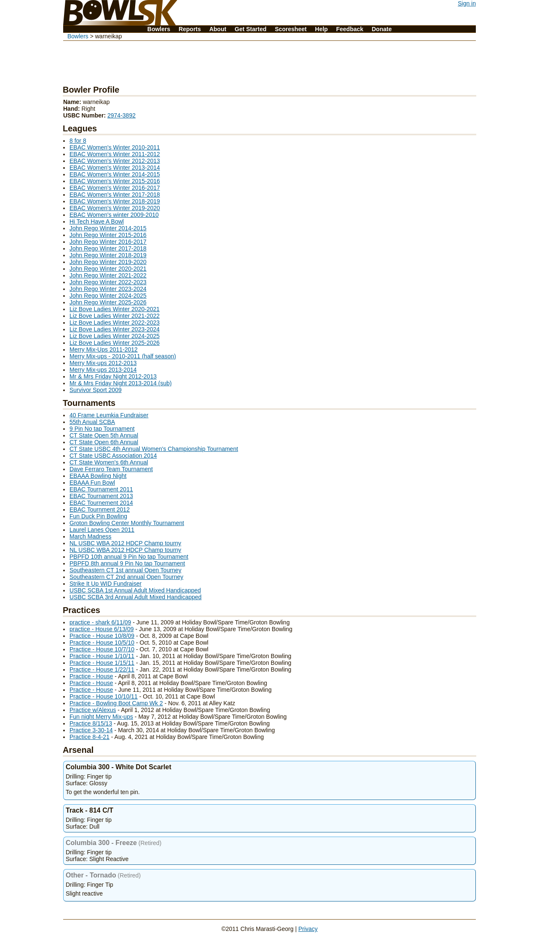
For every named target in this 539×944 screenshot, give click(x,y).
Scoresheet (291, 29)
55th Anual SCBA (92, 422)
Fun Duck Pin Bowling (98, 516)
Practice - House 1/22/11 (101, 669)
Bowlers (158, 29)
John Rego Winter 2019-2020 (108, 262)
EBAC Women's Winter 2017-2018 (114, 194)
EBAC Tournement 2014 (101, 502)
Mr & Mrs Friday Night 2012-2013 (113, 376)
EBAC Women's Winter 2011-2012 (114, 154)
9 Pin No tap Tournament (102, 428)
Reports (190, 29)
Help (321, 29)
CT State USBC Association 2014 (113, 455)
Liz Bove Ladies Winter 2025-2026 (114, 342)
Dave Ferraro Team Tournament (111, 469)
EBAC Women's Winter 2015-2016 (114, 181)
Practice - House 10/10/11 (103, 696)
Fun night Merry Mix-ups (101, 716)
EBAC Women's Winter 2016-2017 (114, 187)
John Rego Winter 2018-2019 (108, 255)
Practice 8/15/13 (90, 723)
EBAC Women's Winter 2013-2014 (114, 167)
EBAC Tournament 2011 (101, 489)
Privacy (308, 928)
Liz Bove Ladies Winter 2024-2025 (114, 336)
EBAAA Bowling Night (97, 475)
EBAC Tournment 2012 (99, 509)
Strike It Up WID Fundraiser (105, 583)
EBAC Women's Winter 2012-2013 (114, 160)
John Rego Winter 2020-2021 (108, 268)
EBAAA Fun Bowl (92, 482)
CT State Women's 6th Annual (108, 462)
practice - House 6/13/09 (101, 629)
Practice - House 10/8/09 (101, 635)
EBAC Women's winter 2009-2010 (114, 214)
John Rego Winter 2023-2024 (108, 288)
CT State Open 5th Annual (103, 435)
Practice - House (91, 676)
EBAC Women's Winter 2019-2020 (114, 208)
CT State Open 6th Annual (103, 442)
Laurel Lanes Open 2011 (101, 529)
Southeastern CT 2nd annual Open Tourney (126, 576)
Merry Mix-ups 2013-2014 (103, 369)
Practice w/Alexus (92, 710)
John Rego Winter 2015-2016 (108, 235)
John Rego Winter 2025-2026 (108, 302)
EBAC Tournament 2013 (101, 496)
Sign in (467, 3)
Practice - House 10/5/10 (101, 642)
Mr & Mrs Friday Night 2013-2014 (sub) (120, 383)
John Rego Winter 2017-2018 (108, 248)
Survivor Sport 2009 (95, 390)
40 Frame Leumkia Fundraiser (109, 415)
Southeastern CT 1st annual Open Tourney (125, 570)
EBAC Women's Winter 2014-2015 (114, 174)
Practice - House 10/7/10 (101, 649)
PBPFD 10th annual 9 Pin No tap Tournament (128, 556)
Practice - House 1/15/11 (101, 662)
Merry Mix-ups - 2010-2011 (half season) (122, 356)
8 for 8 (77, 140)
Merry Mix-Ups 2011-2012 (103, 349)
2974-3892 (121, 115)
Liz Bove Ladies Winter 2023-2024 (114, 329)
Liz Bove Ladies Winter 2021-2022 (114, 315)
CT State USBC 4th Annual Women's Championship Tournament (153, 448)
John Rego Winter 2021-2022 (108, 275)
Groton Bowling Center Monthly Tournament (126, 523)
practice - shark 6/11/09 (100, 622)
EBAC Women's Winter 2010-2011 (114, 147)
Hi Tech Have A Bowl (96, 221)
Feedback (349, 29)
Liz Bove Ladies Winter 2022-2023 (114, 322)
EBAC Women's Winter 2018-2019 (114, 201)
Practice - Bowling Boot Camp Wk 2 (116, 703)
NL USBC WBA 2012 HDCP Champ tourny (125, 543)
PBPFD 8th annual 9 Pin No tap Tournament (127, 563)
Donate (382, 29)
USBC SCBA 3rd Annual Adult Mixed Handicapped (135, 597)
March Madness (90, 536)
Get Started (250, 29)
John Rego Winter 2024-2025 (108, 295)
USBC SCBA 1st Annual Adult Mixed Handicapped (135, 590)
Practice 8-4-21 (89, 736)
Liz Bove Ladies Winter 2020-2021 (114, 309)
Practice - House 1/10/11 (101, 656)
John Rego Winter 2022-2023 (108, 282)
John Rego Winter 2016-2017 (108, 241)
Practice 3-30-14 (91, 730)
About (217, 29)
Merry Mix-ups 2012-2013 (103, 363)
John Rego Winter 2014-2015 (108, 228)
